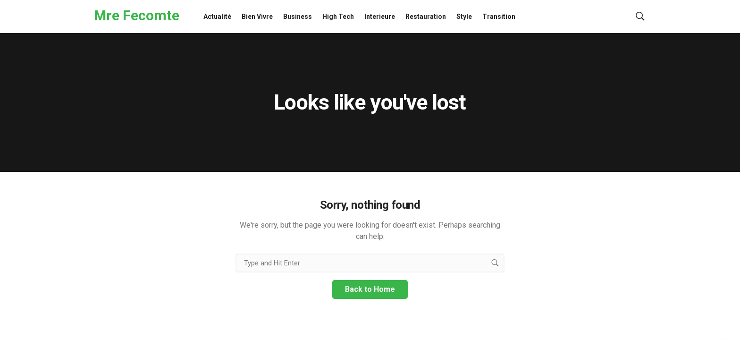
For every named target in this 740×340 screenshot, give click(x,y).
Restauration (425, 16)
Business (297, 16)
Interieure (379, 16)
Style (464, 16)
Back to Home (370, 289)
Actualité (217, 16)
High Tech (338, 16)
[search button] (495, 263)
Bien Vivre (257, 16)
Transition (498, 16)
